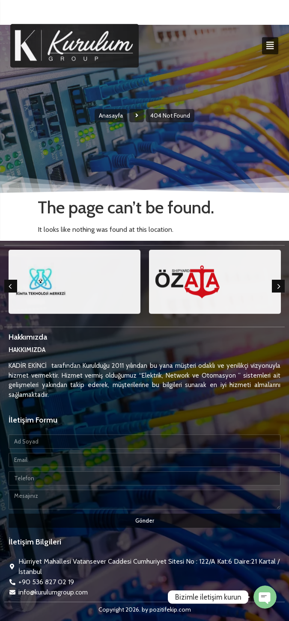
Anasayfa (111, 115)
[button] (10, 286)
